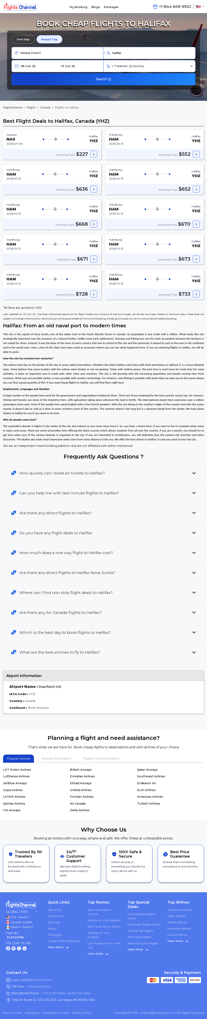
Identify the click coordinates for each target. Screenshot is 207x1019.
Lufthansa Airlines (16, 776)
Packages (111, 7)
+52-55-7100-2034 (78, 993)
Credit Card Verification (64, 941)
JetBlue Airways (15, 783)
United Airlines (81, 790)
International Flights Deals (141, 916)
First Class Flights (139, 937)
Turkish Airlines (148, 803)
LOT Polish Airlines (17, 770)
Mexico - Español (19, 927)
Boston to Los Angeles (104, 920)
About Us (54, 910)
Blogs (95, 7)
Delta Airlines (80, 810)
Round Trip (49, 39)
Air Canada (78, 803)
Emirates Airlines (82, 776)
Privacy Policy (81, 1013)
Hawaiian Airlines (179, 928)
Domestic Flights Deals (144, 924)
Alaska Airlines (177, 922)
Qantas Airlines (14, 803)
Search (103, 79)
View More (58, 947)
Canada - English (19, 922)
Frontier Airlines (82, 797)
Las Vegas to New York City (104, 945)
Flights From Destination (101, 758)
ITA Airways (11, 810)
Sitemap (54, 922)
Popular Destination (57, 758)
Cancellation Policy (56, 1013)
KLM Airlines (146, 790)
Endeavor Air (146, 783)
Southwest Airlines (151, 776)
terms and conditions (146, 318)
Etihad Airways (81, 783)
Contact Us (55, 916)
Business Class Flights (143, 943)
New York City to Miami (104, 926)
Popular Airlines (18, 758)
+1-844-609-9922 (38, 986)
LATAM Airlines (14, 797)
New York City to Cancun (99, 912)
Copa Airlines (13, 790)
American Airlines (150, 797)
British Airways (81, 770)
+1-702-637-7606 (53, 993)
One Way (23, 39)
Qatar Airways (147, 770)
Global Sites (21, 912)
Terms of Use (12, 1013)
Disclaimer (32, 1013)
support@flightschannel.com (31, 980)
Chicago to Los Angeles (98, 935)
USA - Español (17, 917)
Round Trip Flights (140, 931)
